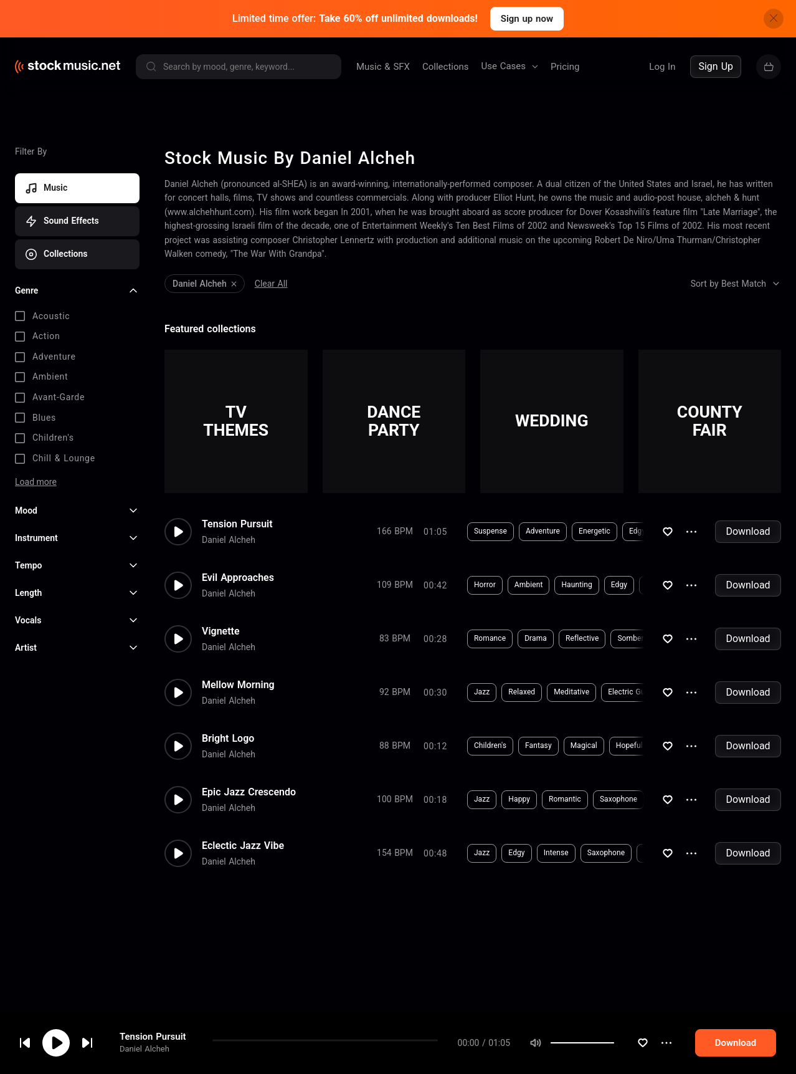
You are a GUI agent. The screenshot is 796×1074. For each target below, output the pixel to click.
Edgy (613, 531)
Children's (466, 745)
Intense (532, 852)
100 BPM (395, 799)
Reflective (558, 638)
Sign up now (527, 18)
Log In (662, 66)
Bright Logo (228, 739)
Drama (512, 638)
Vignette (221, 631)
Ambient (505, 584)
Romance (466, 638)
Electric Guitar (608, 692)
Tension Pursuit (237, 524)
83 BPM (394, 638)
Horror (461, 584)
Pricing (565, 66)
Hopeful (605, 745)
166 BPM (395, 531)
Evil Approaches (238, 578)
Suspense (466, 531)
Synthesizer (641, 584)
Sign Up (715, 66)
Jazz (458, 692)
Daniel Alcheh (228, 539)
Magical (560, 745)
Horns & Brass (662, 745)
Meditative (548, 692)
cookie (83, 1040)
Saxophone (595, 799)
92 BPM (394, 692)
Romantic (541, 799)
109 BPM (395, 585)
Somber (607, 638)
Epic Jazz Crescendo (249, 792)
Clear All (271, 284)
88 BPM (394, 745)
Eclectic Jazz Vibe (243, 846)
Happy (495, 799)
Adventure (519, 531)
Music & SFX (383, 66)
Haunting (553, 584)
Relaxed (498, 692)
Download (748, 531)
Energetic (571, 531)
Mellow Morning (238, 685)
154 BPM (395, 853)
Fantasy (514, 745)
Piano (650, 531)
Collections (445, 66)
